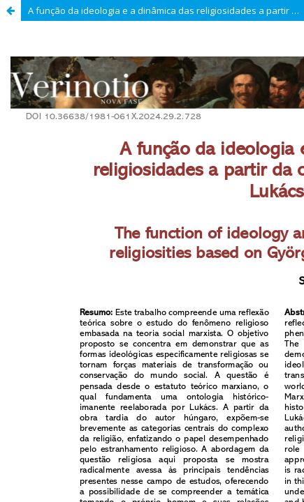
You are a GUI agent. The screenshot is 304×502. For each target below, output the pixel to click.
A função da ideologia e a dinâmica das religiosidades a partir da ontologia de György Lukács (166, 10)
